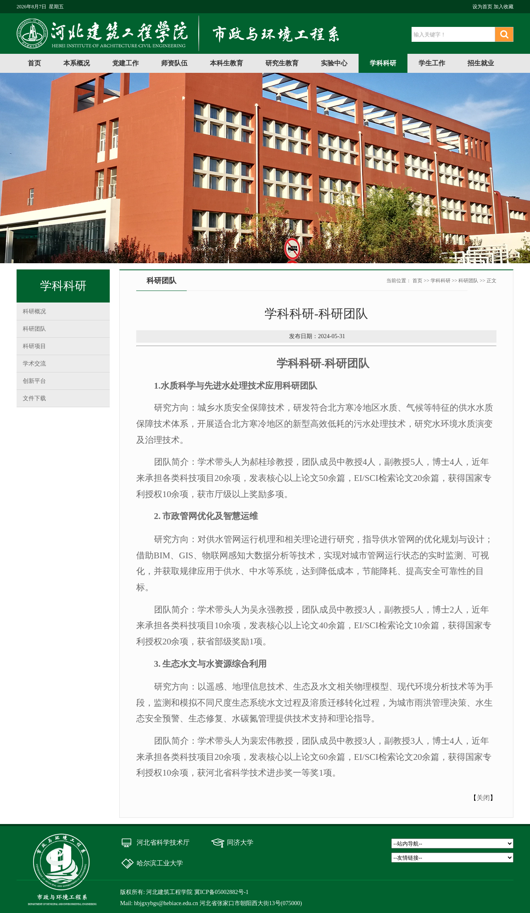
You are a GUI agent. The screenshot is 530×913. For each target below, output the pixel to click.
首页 (34, 63)
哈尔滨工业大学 (160, 863)
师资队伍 (174, 63)
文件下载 (34, 398)
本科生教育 (226, 63)
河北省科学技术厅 (163, 842)
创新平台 (34, 381)
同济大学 (240, 842)
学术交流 (34, 363)
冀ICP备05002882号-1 (221, 892)
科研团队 (34, 329)
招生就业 (480, 63)
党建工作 (125, 63)
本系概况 (76, 63)
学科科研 (383, 63)
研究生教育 (282, 63)
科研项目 (34, 346)
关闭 (483, 797)
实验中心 (334, 63)
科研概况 (34, 311)
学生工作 (432, 63)
